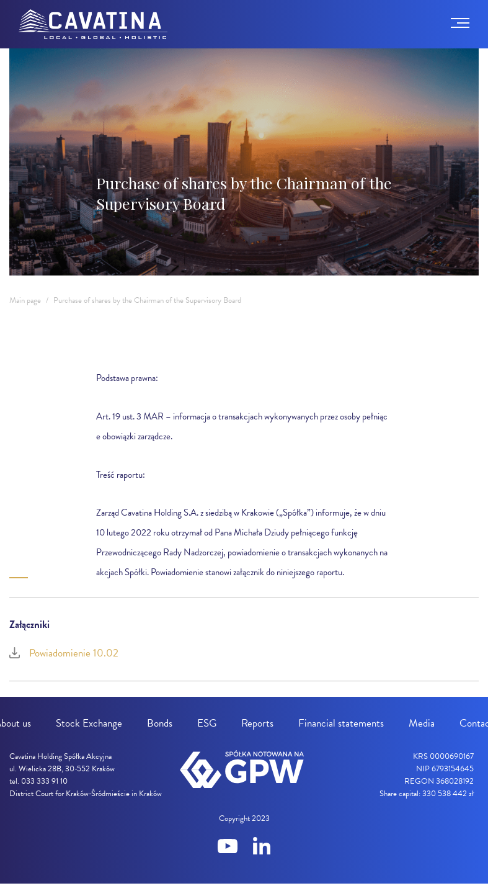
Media (422, 723)
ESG (206, 723)
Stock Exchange (89, 723)
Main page (25, 300)
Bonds (159, 723)
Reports (257, 723)
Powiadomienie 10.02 (63, 653)
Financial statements (341, 723)
